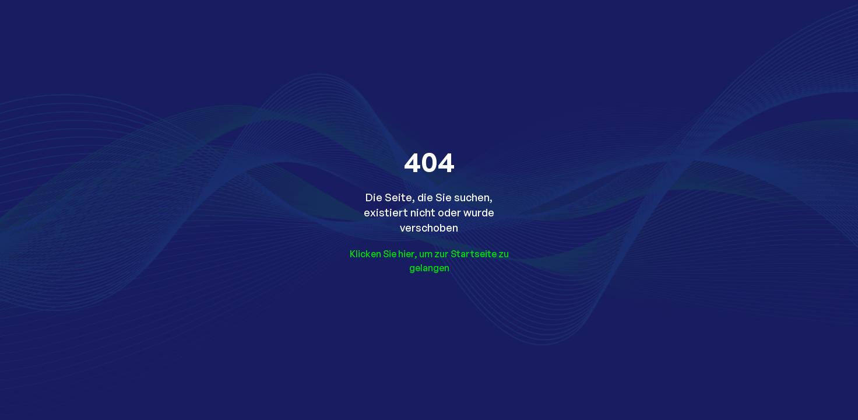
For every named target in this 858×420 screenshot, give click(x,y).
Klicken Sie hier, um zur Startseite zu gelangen (429, 261)
